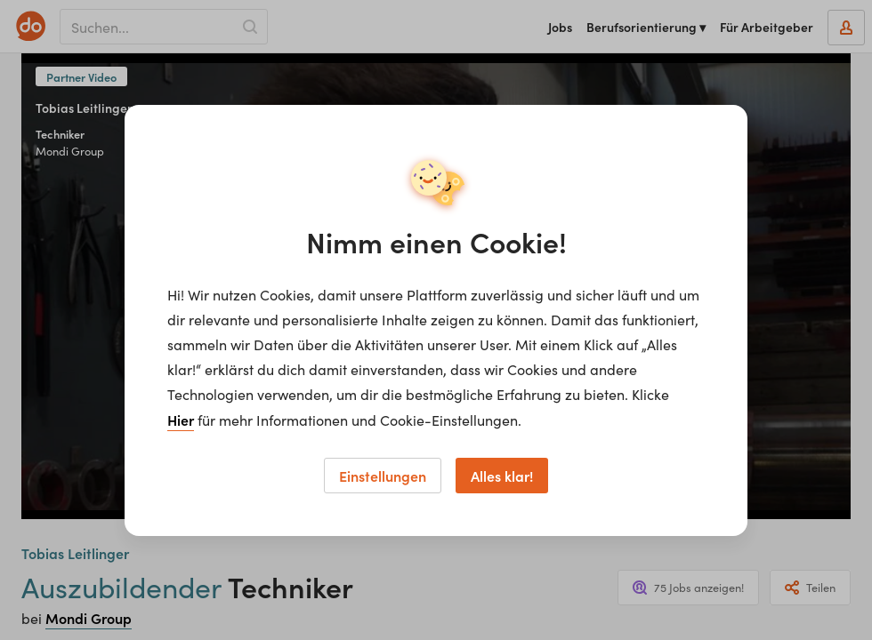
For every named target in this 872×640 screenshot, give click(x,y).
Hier (180, 419)
